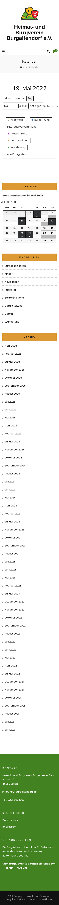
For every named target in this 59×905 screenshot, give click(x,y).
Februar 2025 (13, 433)
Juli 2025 (10, 402)
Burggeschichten (15, 266)
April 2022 (11, 665)
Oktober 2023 (13, 537)
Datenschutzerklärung (41, 899)
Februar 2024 (13, 513)
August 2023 (12, 553)
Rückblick (11, 290)
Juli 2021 (9, 721)
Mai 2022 (10, 657)
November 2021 (14, 689)
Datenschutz (10, 820)
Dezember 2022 (14, 601)
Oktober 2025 (13, 378)
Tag (30, 98)
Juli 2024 (10, 481)
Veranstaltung (13, 306)
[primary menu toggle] (3, 52)
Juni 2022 (10, 649)
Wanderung (12, 322)
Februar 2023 (13, 585)
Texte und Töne (14, 298)
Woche (20, 98)
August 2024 (12, 473)
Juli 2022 (10, 641)
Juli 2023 (10, 561)
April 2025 (11, 425)
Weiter (48, 106)
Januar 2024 (12, 521)
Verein (9, 314)
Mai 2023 (10, 577)
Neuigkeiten (12, 282)
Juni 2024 (10, 489)
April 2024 (11, 505)
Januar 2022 (12, 673)
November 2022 (14, 609)
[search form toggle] (48, 51)
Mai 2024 (10, 497)
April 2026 (11, 346)
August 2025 (12, 394)
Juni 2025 (10, 409)
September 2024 (15, 465)
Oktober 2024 (13, 457)
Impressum (9, 827)
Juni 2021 (10, 729)
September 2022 (15, 625)
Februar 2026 (13, 354)
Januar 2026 (12, 362)
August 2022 (12, 633)
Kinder (9, 274)
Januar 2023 (12, 593)
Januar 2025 (12, 441)
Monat (9, 98)
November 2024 (15, 449)
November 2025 (15, 370)
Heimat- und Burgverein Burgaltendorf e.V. (30, 32)
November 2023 (14, 529)
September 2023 (15, 545)
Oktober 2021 (13, 697)
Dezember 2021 (14, 681)
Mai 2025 (10, 417)
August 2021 (12, 713)
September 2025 (15, 386)
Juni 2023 (10, 569)
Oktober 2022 (13, 617)
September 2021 (15, 705)
